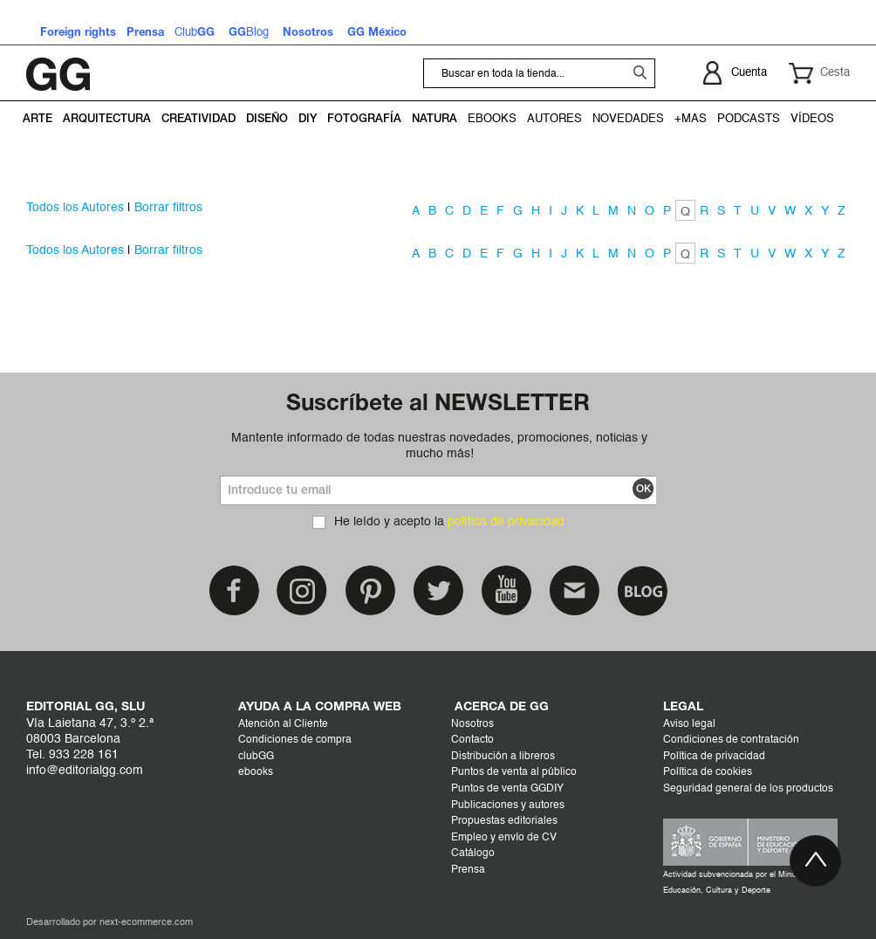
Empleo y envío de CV (504, 838)
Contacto (472, 740)
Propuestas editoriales (504, 821)
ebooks (255, 772)
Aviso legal (689, 724)
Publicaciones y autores (508, 805)
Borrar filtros (168, 208)
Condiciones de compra (295, 740)
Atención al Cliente (283, 724)
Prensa (468, 870)
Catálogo (473, 853)
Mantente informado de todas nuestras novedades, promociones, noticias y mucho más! (439, 446)
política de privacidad (506, 522)
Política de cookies (707, 772)
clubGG (256, 756)
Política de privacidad (714, 756)
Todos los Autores (75, 208)
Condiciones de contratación (731, 740)
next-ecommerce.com (146, 923)
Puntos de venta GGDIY (507, 789)
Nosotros (472, 724)
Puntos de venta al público (514, 772)
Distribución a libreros (503, 756)
